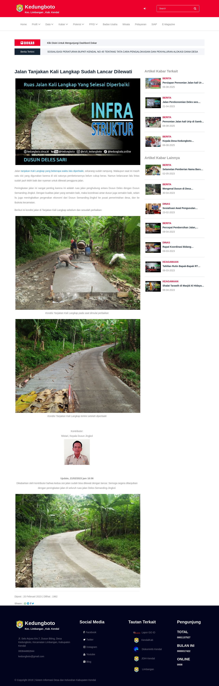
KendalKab (142, 640)
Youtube (89, 654)
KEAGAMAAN (170, 262)
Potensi (77, 24)
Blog (87, 661)
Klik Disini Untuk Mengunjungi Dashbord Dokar (72, 43)
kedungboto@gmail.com (31, 656)
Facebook (89, 632)
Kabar (62, 24)
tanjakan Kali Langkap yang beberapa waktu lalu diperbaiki (52, 171)
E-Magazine (168, 24)
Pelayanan (140, 24)
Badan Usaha (110, 24)
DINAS (166, 204)
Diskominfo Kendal (147, 649)
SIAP (154, 24)
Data (48, 24)
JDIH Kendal (143, 659)
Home (23, 24)
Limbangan (143, 669)
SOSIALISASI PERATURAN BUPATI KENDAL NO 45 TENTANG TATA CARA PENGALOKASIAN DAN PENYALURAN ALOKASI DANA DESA (122, 51)
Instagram (90, 647)
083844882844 (26, 651)
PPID (92, 24)
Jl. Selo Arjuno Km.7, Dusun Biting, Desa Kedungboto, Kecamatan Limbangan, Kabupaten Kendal (44, 642)
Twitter (88, 639)
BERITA (167, 78)
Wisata (126, 24)
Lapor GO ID (144, 632)
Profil (34, 24)
